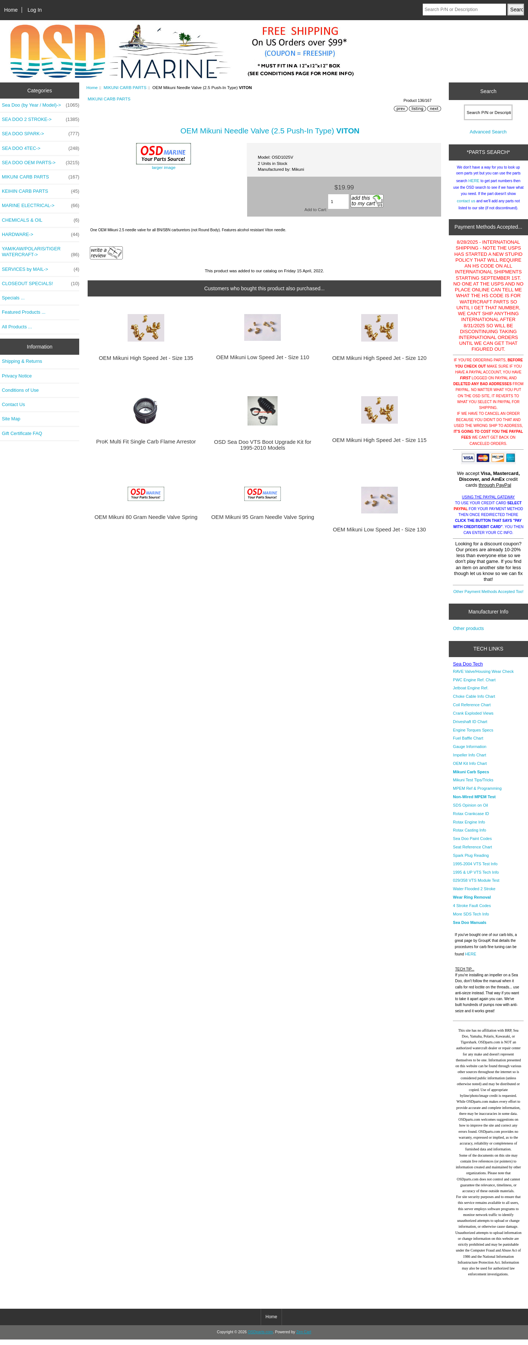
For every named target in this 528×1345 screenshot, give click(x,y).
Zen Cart (303, 1337)
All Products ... (17, 326)
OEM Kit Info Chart (470, 769)
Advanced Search (488, 137)
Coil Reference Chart (472, 710)
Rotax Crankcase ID (471, 819)
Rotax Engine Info (469, 827)
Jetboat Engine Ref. (470, 693)
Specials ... (13, 298)
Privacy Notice (17, 376)
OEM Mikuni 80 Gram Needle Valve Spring (146, 517)
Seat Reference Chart (472, 852)
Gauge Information (469, 752)
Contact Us (13, 404)
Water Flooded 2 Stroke (474, 894)
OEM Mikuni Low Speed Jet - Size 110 (262, 357)
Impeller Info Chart (469, 760)
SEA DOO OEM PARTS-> (40, 163)
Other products (468, 634)
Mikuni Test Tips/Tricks (473, 785)
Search (488, 91)
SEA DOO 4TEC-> (40, 148)
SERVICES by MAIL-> (40, 269)
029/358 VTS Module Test (476, 886)
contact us (466, 206)
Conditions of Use (20, 390)
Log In (34, 10)
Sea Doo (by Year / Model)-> (40, 105)
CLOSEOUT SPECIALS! (40, 284)
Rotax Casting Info (469, 835)
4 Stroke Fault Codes (472, 911)
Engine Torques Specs (473, 735)
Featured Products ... (23, 312)
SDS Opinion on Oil (470, 810)
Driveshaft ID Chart (470, 727)
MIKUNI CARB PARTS (125, 87)
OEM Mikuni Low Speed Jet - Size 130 (379, 530)
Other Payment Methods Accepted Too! (488, 597)
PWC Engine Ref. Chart (474, 685)
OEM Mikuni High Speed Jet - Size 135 (146, 358)
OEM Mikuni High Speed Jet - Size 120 (379, 358)
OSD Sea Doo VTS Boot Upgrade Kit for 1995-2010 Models (262, 445)
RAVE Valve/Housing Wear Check (483, 677)
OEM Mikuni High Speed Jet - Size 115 (379, 440)
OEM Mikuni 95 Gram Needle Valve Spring (262, 517)
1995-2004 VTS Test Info (475, 869)
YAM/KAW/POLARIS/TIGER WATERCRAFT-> (40, 252)
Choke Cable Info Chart (474, 702)
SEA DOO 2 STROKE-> (40, 119)
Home (11, 10)
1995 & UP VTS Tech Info (476, 878)
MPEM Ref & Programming (477, 794)
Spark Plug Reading (471, 861)
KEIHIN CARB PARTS (40, 191)
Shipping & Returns (22, 361)
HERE (474, 186)
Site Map (11, 418)
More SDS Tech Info (471, 919)
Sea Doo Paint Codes (472, 844)
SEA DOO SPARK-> (40, 134)
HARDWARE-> (40, 234)
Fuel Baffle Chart (468, 743)
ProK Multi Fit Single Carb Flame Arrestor (146, 442)
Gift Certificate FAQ (22, 433)
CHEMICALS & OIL (40, 220)
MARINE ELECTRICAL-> (40, 206)
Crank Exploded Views (473, 718)
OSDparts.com (260, 1337)
